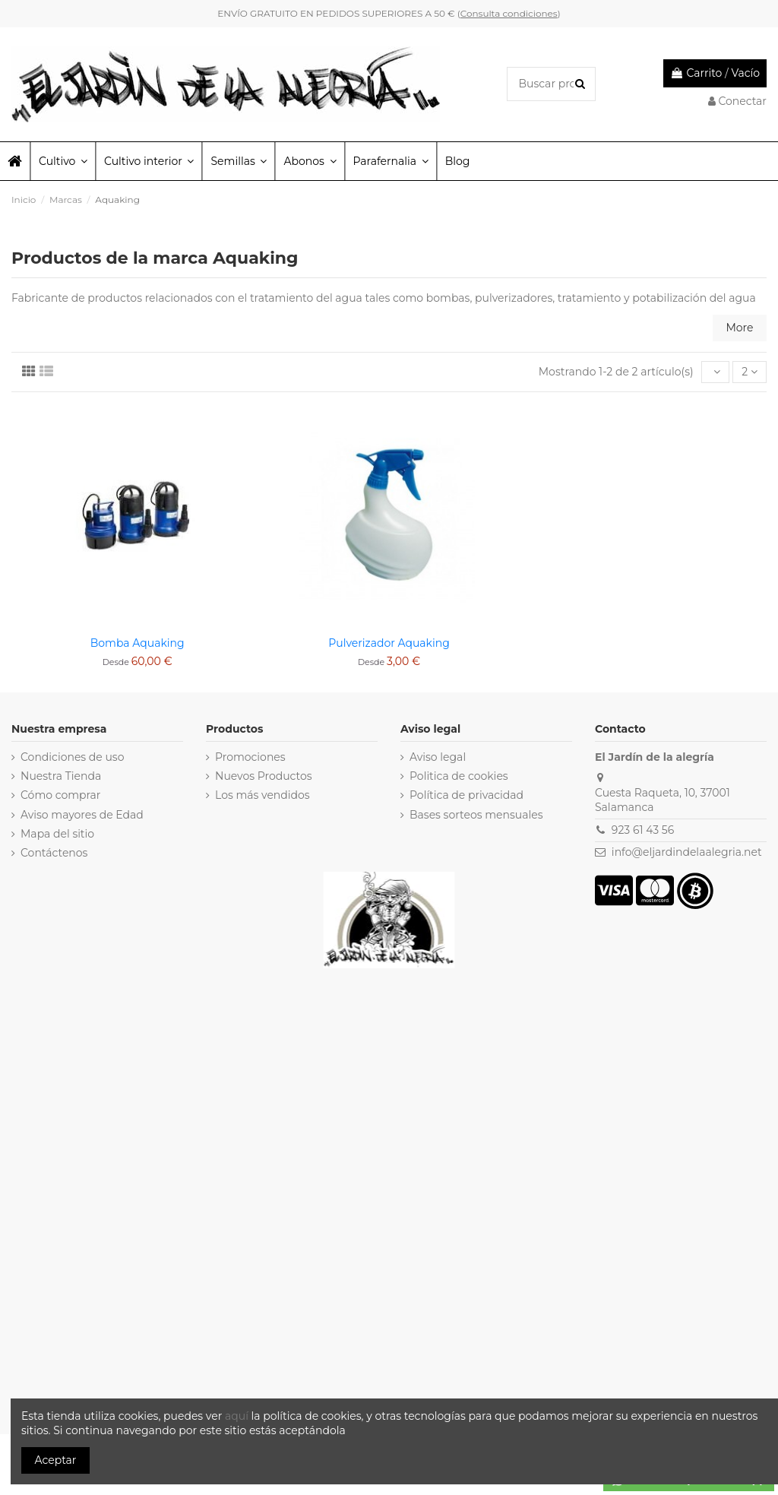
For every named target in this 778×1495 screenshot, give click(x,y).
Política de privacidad (466, 795)
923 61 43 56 (643, 830)
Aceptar (56, 1460)
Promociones (250, 757)
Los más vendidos (262, 795)
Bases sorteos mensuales (476, 815)
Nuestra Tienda (61, 776)
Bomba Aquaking (137, 643)
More (739, 327)
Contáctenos (54, 853)
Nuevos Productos (263, 776)
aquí (238, 1416)
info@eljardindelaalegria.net (687, 852)
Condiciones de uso (72, 757)
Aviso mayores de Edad (82, 815)
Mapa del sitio (57, 834)
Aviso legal (438, 757)
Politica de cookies (459, 776)
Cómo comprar (61, 795)
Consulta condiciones (509, 13)
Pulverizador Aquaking (389, 643)
